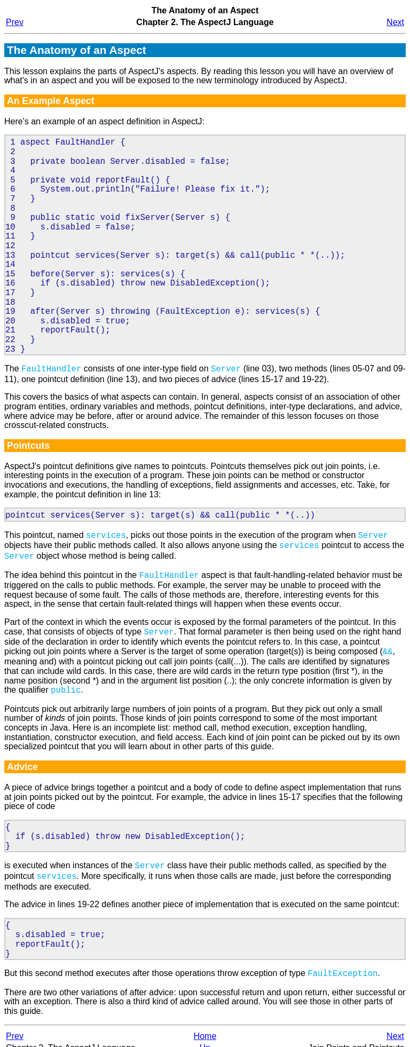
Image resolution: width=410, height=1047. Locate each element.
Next (395, 22)
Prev (14, 22)
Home (205, 1024)
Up (205, 1036)
